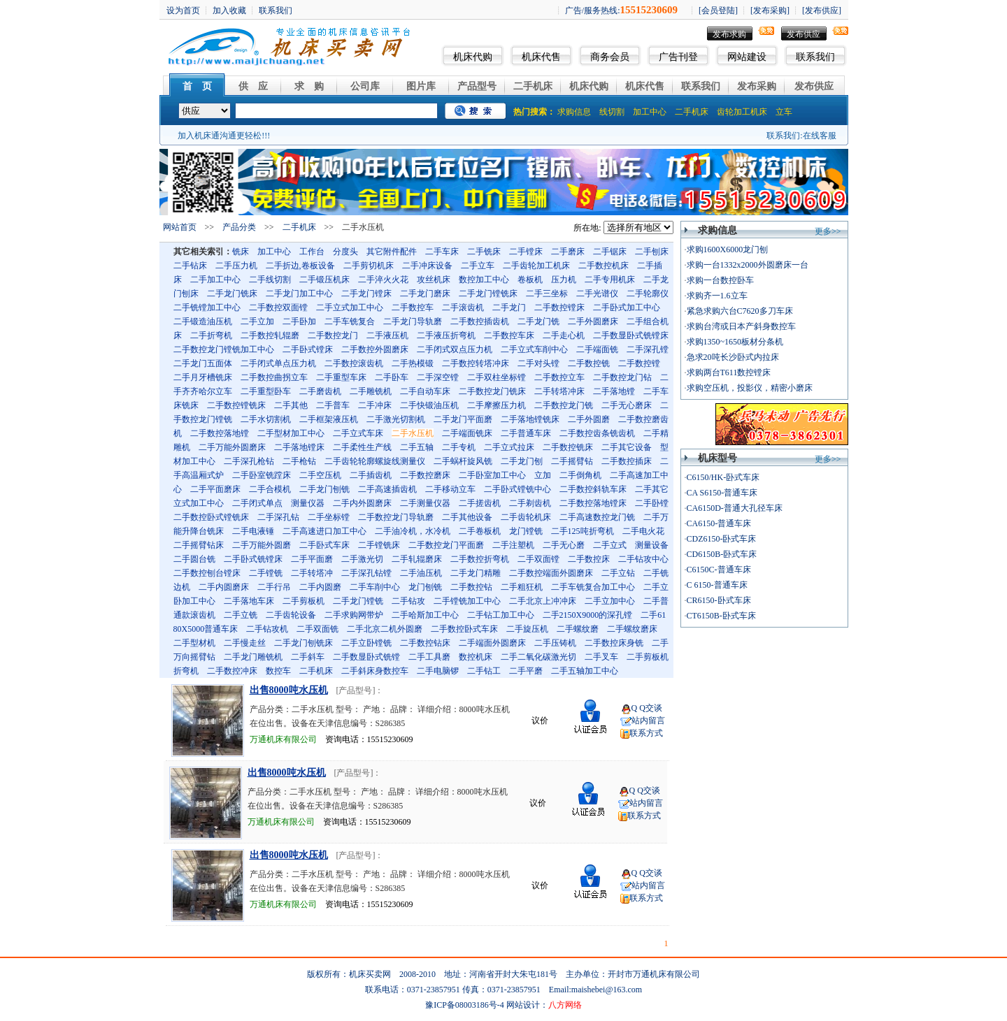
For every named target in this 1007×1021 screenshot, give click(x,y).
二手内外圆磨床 (362, 503)
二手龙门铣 (538, 321)
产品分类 (239, 227)
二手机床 (532, 86)
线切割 (611, 112)
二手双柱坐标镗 (496, 377)
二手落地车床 (249, 601)
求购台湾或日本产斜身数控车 (741, 326)
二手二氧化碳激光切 (538, 657)
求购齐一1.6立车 (717, 295)
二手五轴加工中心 (584, 671)
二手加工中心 (215, 279)
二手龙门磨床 (425, 293)
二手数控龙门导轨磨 (396, 517)
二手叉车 (601, 657)
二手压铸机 (555, 643)
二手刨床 (652, 251)
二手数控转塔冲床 (475, 363)
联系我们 (815, 57)
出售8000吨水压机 (289, 690)
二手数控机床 (603, 265)
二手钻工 (484, 671)
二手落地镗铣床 (530, 419)
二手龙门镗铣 (358, 601)
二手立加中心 (610, 601)
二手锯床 (610, 251)
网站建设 (746, 57)
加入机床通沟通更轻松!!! (224, 135)
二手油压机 (421, 573)
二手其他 (291, 405)
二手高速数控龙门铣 (597, 517)
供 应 (253, 86)
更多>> (828, 231)
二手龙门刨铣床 (303, 643)
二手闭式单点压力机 (278, 363)
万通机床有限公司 (283, 739)
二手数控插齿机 (479, 321)
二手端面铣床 (467, 433)
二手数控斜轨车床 (593, 489)
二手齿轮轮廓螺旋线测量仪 (374, 461)
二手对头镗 (538, 363)
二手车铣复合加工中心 (593, 587)
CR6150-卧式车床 (719, 600)
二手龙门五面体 (202, 363)
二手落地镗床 (299, 447)
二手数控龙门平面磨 (446, 545)
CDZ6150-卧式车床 (722, 539)
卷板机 (530, 279)
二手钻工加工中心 (500, 615)
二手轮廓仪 (648, 293)
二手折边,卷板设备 (300, 265)
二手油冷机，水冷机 (412, 531)
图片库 (421, 86)
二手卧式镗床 (308, 349)
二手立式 (610, 545)
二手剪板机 (303, 601)
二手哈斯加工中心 (425, 615)
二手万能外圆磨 (261, 545)
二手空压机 (320, 475)
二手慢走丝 (245, 643)
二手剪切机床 (368, 265)
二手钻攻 (408, 601)
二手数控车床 (509, 335)
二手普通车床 (526, 433)
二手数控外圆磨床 (374, 349)
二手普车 (333, 405)
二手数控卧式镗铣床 (211, 517)
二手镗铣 (266, 573)
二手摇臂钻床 (198, 545)
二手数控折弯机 (479, 559)
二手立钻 (618, 573)
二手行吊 (274, 587)
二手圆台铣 (194, 559)
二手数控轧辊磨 (270, 335)
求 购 (309, 86)
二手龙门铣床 (232, 293)
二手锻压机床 (324, 279)
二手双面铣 (317, 629)
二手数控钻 (471, 587)
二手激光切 (362, 559)
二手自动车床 (425, 391)
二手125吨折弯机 (582, 531)
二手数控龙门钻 (622, 377)
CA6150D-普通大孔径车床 (735, 508)
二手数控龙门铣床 (492, 391)
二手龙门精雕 (475, 573)
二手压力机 (236, 265)
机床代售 (541, 57)
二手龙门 (509, 307)
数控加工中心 (484, 279)
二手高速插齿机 (387, 489)
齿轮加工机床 (742, 112)
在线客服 (819, 135)
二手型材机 (194, 643)
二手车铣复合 (349, 321)
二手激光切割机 (395, 419)
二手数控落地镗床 (593, 503)
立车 (784, 112)
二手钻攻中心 (643, 559)
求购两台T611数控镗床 (729, 372)
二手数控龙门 (333, 335)
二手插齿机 (371, 475)
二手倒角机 (580, 475)
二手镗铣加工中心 (467, 601)
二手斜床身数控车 (374, 671)
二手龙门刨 (522, 461)
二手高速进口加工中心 (324, 531)
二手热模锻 (413, 363)
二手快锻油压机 (429, 405)
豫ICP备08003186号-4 (464, 1005)
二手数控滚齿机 (353, 363)
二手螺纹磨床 (632, 629)
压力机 (563, 279)
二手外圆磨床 (593, 321)
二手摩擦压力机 (496, 405)
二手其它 (652, 489)
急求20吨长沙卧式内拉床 (733, 357)
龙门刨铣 (425, 587)
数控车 (278, 671)
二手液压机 (387, 335)
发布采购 (756, 86)
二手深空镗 (438, 377)
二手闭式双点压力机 (454, 349)
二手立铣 (240, 615)
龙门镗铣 (526, 531)
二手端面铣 (597, 349)
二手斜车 (307, 657)
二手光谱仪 (597, 293)
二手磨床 (568, 251)
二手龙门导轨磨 (412, 321)
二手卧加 (299, 321)
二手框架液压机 (328, 419)
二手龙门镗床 (366, 293)
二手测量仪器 (425, 503)
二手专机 (459, 447)
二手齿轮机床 (526, 517)
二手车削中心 (375, 587)
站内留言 (648, 720)
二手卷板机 (480, 531)
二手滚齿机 (463, 307)
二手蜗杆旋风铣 (463, 461)
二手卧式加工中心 (626, 307)
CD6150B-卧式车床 (722, 554)
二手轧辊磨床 (417, 559)
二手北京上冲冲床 (542, 601)
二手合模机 (270, 489)
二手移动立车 (450, 489)
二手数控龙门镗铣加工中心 (223, 349)
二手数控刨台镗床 (207, 573)
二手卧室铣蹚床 (261, 475)
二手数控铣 (589, 363)
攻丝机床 (433, 279)
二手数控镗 (639, 363)
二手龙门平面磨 (463, 419)
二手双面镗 (538, 559)
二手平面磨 (312, 559)
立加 (542, 475)
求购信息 (574, 112)
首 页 (197, 86)
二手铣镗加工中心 (207, 307)
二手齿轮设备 (291, 615)
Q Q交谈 (646, 708)
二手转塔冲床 (559, 391)
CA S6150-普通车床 (722, 493)
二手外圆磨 (589, 419)
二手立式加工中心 (349, 307)
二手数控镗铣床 (236, 405)
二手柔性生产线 (362, 447)
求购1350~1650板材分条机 (735, 342)
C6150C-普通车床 (719, 569)
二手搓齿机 (480, 503)
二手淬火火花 (383, 279)
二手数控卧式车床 (464, 629)
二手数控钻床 (425, 643)
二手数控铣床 (568, 447)
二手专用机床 (610, 279)
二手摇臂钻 (572, 461)
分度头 (345, 251)
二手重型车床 (341, 377)
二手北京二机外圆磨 (384, 629)
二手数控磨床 (425, 475)
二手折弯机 (211, 335)
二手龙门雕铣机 (253, 657)
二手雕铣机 (371, 391)
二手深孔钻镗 (366, 573)
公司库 (365, 86)
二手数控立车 (559, 377)
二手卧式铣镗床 (253, 559)
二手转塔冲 (312, 573)
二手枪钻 (299, 461)
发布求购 (729, 34)
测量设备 (652, 545)
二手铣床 (484, 251)
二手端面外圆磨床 (492, 643)
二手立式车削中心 (534, 349)
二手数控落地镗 (219, 433)
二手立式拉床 (509, 447)
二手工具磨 (429, 657)
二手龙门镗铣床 (488, 293)
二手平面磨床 (215, 489)
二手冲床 (375, 405)
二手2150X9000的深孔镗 (588, 615)
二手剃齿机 (530, 503)
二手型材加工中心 (290, 433)
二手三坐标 (547, 293)
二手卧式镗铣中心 (517, 489)
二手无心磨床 (626, 405)
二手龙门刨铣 (324, 489)
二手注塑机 (513, 545)
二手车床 (442, 251)
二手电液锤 (253, 531)
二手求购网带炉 (353, 615)
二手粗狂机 (522, 587)
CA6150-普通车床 (719, 523)
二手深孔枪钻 (249, 461)
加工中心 (649, 112)
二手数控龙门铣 (563, 405)
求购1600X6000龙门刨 (728, 249)
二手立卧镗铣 (366, 643)
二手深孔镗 (648, 349)
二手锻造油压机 (202, 321)
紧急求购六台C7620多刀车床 (740, 311)
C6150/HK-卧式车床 (723, 477)
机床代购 (472, 57)
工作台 (311, 251)
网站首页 (180, 227)
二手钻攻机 (267, 629)
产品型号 (477, 86)
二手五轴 (417, 447)
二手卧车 (391, 377)
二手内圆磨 (320, 587)
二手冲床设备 (427, 265)
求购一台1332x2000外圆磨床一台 (747, 265)
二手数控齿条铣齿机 (597, 433)
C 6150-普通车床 (717, 585)
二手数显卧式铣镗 (366, 657)
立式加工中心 (198, 503)
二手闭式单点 (257, 503)
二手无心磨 (564, 545)
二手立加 (257, 321)
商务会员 (609, 57)
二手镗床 (526, 251)
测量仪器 (307, 503)
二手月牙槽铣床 (202, 377)
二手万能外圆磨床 (232, 447)
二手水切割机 (266, 419)
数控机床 (475, 657)
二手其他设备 (467, 517)
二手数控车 (413, 307)
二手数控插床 (626, 461)
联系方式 (646, 733)
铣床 (240, 251)
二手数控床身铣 (614, 643)
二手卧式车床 (324, 545)
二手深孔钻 (278, 517)
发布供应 (803, 34)
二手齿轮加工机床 (536, 265)
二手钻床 (190, 265)
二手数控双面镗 (278, 307)
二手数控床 (589, 559)
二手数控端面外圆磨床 (551, 573)
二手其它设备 (626, 447)
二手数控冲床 (232, 671)
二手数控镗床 (559, 307)
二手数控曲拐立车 (274, 377)
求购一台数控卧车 (720, 280)
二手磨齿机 (320, 391)
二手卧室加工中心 (492, 475)
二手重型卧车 (266, 391)
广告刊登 (678, 57)
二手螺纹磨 (578, 629)
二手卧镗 (652, 503)
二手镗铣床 (379, 545)
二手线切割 (270, 279)
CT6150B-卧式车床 (721, 616)
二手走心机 (564, 335)
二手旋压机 (527, 629)
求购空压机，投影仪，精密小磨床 (750, 388)
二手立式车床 (358, 433)
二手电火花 (643, 531)
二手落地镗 (614, 391)
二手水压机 (413, 433)
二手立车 (477, 265)
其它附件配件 (391, 251)
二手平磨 (526, 671)
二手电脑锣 (438, 671)
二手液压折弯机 (446, 335)
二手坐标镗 (329, 517)
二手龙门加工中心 (299, 293)
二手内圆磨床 (224, 587)
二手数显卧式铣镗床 (631, 335)
